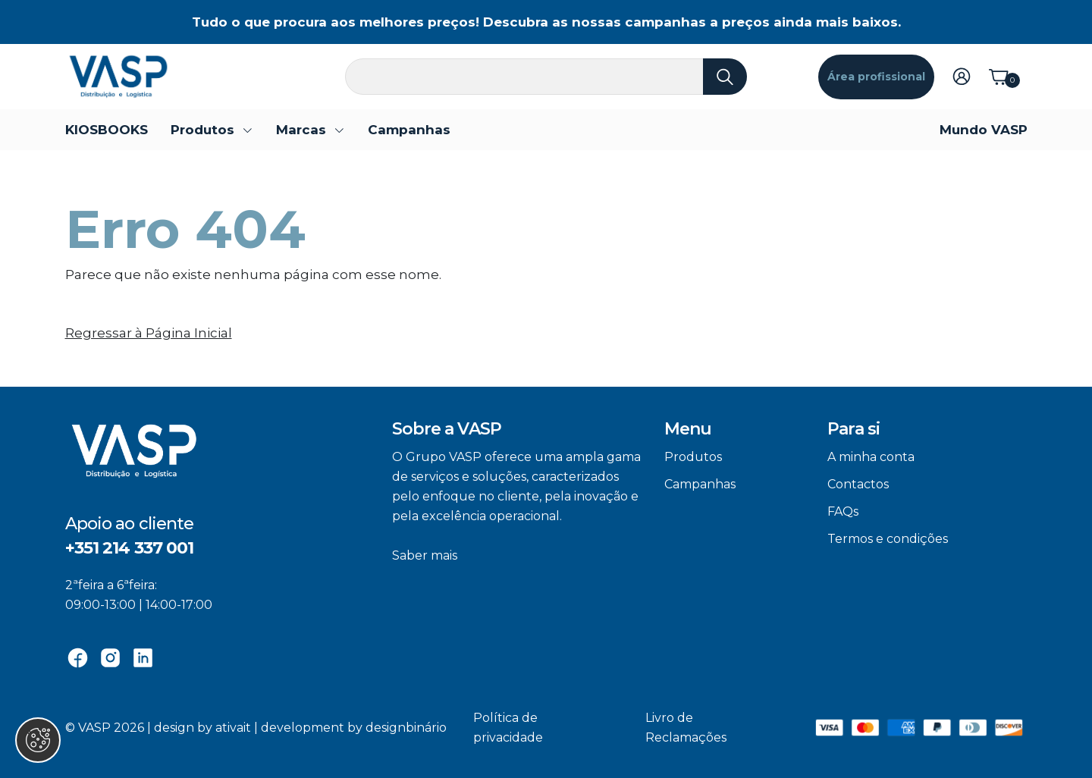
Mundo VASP (984, 129)
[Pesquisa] (545, 76)
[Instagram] (110, 656)
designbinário (406, 727)
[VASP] (118, 75)
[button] (212, 129)
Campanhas (409, 129)
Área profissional (876, 76)
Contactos (858, 484)
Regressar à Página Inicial (148, 332)
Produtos (693, 457)
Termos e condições (887, 539)
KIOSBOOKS (106, 129)
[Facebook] (77, 656)
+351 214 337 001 (129, 548)
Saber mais (424, 555)
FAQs (842, 511)
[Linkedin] (142, 656)
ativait (233, 727)
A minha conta (871, 457)
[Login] (961, 75)
